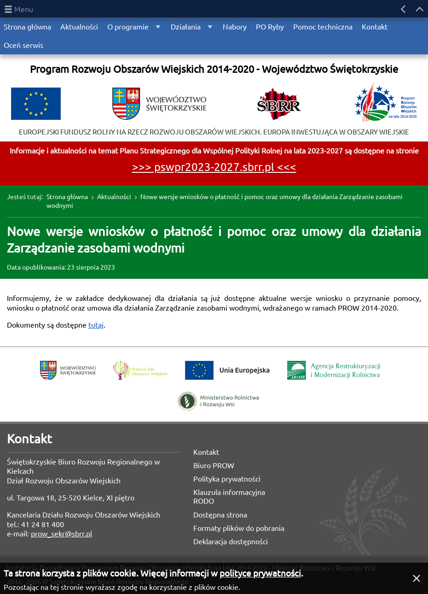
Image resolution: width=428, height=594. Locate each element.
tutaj (96, 325)
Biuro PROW (213, 465)
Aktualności (114, 196)
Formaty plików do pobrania (238, 528)
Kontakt (206, 452)
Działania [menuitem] (186, 27)
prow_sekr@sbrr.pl (61, 533)
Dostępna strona (220, 515)
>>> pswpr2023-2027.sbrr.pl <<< (214, 167)
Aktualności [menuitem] (79, 27)
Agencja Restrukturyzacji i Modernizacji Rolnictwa (333, 370)
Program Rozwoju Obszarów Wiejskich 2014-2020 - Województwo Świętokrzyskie (214, 69)
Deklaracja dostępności (230, 541)
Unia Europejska (227, 370)
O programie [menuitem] (128, 27)
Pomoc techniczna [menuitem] (323, 27)
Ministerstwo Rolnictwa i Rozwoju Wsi (218, 401)
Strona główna (67, 196)
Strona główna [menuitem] (27, 27)
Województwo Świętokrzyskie (68, 370)
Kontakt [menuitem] (375, 27)
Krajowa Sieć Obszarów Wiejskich (140, 370)
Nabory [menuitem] (235, 27)
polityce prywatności (260, 573)
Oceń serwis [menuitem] (23, 45)
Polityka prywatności (226, 479)
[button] (416, 578)
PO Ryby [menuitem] (270, 27)
